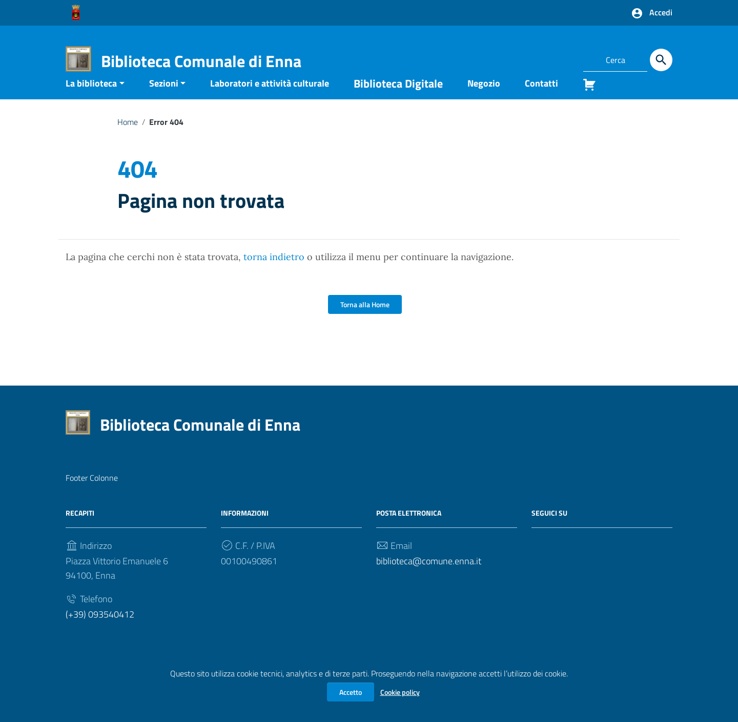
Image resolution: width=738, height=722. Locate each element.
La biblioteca (91, 98)
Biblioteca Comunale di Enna (201, 61)
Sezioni (163, 98)
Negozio (483, 98)
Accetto (350, 692)
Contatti (541, 98)
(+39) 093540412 (100, 630)
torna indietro (273, 273)
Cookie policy (400, 692)
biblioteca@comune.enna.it (428, 577)
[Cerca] (661, 60)
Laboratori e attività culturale (269, 98)
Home (127, 137)
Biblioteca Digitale (398, 99)
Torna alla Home (364, 320)
